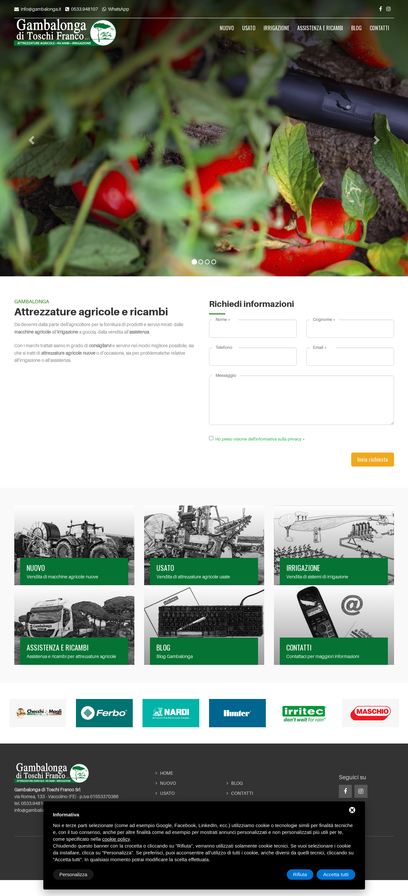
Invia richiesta (372, 459)
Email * (320, 347)
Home (164, 773)
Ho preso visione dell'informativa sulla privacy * (260, 438)
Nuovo (227, 33)
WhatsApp (118, 9)
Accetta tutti (336, 874)
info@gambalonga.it (41, 9)
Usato (248, 33)
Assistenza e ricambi (320, 33)
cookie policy (116, 839)
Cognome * (324, 319)
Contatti (379, 33)
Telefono (224, 347)
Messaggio (226, 375)
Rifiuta (300, 874)
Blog (356, 33)
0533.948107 (84, 9)
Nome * (223, 319)
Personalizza (73, 874)
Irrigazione (276, 33)
